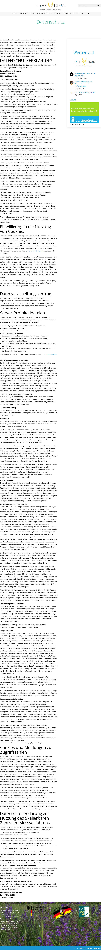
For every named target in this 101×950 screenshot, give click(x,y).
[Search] (89, 5)
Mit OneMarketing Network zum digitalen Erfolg (85, 74)
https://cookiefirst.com (36, 251)
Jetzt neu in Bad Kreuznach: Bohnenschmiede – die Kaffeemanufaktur (83, 84)
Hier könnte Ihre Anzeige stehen (85, 92)
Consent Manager (50, 354)
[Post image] (71, 74)
